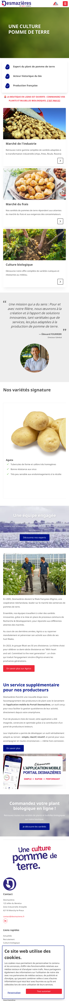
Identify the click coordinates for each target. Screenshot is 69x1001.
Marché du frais (17, 204)
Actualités (7, 936)
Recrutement (9, 939)
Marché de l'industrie (21, 143)
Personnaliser (14, 992)
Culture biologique (19, 264)
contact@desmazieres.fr (13, 916)
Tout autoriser (44, 991)
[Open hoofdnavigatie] (65, 3)
